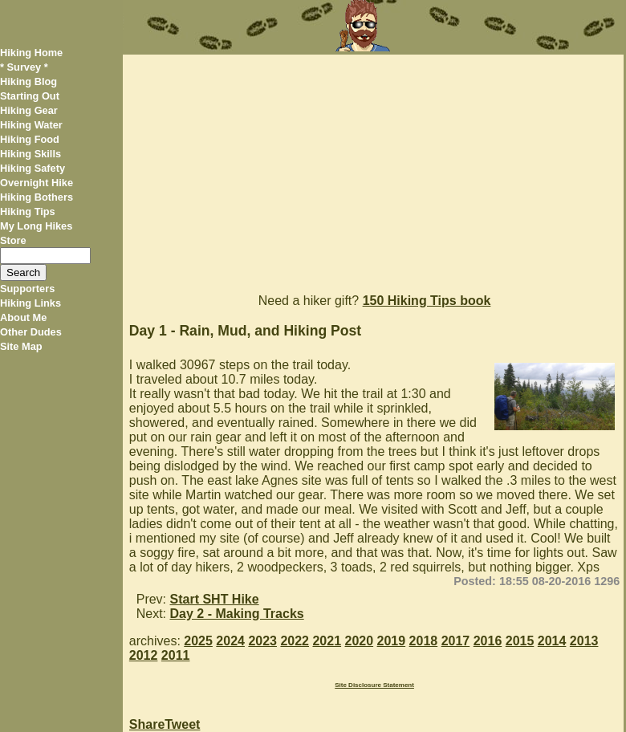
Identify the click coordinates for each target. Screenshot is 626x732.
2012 (143, 655)
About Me (23, 317)
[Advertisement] (373, 167)
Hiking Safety (32, 168)
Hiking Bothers (36, 197)
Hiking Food (29, 139)
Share (147, 724)
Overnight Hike (36, 183)
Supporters (27, 289)
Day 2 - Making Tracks (237, 613)
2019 (391, 641)
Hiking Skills (30, 154)
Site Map (21, 346)
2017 (455, 641)
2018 (423, 641)
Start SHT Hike (214, 599)
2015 (520, 641)
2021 (326, 641)
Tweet (182, 724)
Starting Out (29, 96)
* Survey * (24, 67)
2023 (262, 641)
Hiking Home (31, 53)
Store (13, 240)
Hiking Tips (27, 211)
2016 (488, 641)
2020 (359, 641)
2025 (198, 641)
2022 (294, 641)
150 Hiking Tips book (427, 300)
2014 (552, 641)
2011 (175, 655)
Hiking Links (30, 303)
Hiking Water (31, 125)
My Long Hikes (36, 226)
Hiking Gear (29, 110)
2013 (584, 641)
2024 (230, 641)
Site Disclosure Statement (374, 685)
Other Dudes (31, 332)
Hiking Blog (28, 81)
